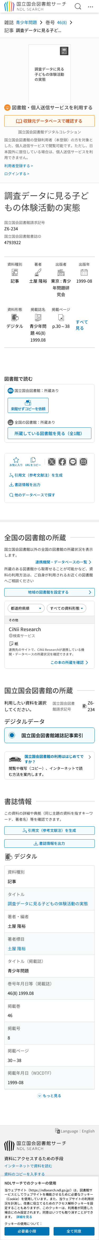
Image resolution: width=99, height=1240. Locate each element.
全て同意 (74, 1231)
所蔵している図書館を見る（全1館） (49, 433)
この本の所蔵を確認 (70, 662)
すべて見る (82, 325)
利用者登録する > (18, 165)
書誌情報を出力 (24, 484)
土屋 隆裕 (17, 948)
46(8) (62, 22)
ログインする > (16, 173)
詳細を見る (24, 1216)
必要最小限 (27, 1231)
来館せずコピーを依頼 (28, 405)
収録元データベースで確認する (49, 121)
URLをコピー (33, 462)
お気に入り (16, 462)
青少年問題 (26, 22)
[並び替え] (26, 608)
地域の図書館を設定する (60, 592)
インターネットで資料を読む (28, 1165)
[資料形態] (66, 608)
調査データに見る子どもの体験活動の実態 (48, 903)
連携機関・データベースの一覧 (64, 562)
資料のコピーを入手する (24, 1174)
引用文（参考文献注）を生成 (36, 475)
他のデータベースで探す (32, 495)
